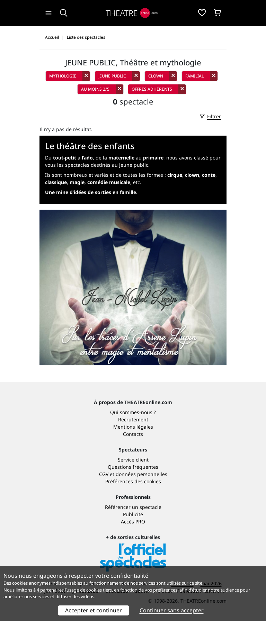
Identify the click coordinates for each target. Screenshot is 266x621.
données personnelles (141, 474)
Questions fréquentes (133, 467)
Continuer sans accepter (172, 610)
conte (208, 175)
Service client (133, 459)
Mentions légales (133, 426)
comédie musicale (108, 182)
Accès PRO (133, 521)
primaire (153, 157)
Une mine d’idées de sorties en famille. (91, 192)
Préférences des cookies (133, 481)
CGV (103, 474)
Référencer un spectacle (133, 507)
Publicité (133, 514)
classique (56, 182)
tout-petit (64, 157)
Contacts (133, 434)
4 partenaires (50, 590)
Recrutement (133, 419)
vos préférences (161, 590)
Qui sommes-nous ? (133, 412)
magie (77, 182)
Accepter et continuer (93, 610)
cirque (174, 175)
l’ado (87, 157)
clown (192, 175)
